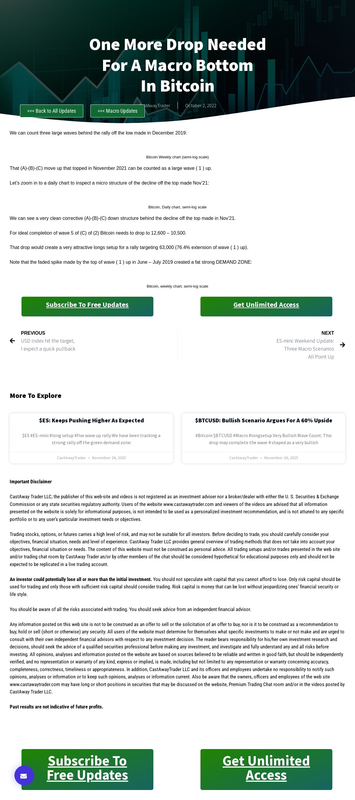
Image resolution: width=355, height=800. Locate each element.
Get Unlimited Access (266, 304)
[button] (24, 775)
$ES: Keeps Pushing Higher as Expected (91, 420)
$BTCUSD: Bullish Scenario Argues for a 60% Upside (263, 420)
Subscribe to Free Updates (87, 304)
